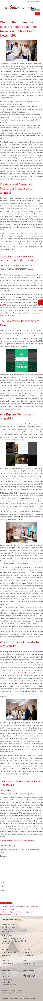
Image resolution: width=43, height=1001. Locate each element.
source (30, 269)
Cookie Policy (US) (7, 963)
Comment (4, 856)
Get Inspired (5, 974)
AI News (31, 840)
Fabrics (25, 958)
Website (3, 890)
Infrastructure (6, 955)
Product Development (9, 952)
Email (2, 886)
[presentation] (14, 897)
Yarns (25, 960)
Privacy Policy (6, 982)
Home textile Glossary (30, 963)
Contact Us (5, 976)
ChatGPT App (23, 673)
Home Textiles (27, 952)
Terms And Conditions (9, 985)
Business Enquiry (7, 979)
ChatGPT (3, 305)
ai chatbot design (32, 79)
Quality (4, 958)
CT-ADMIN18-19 (23, 840)
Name (2, 882)
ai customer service (36, 375)
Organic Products (28, 955)
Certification (5, 960)
